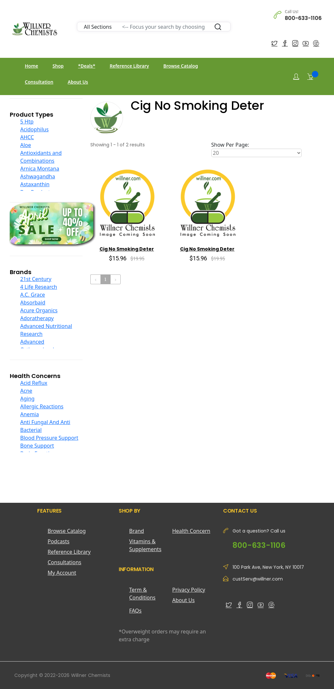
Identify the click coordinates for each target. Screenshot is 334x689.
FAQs (135, 610)
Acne (26, 390)
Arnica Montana (39, 168)
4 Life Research (38, 286)
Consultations (64, 562)
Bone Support (37, 445)
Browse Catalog (180, 66)
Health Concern (191, 530)
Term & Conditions (142, 593)
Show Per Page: (230, 144)
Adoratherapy (37, 318)
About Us (78, 82)
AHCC (27, 137)
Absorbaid (32, 302)
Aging (27, 398)
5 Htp (27, 121)
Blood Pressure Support (49, 437)
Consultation (39, 82)
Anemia (29, 414)
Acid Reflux (33, 382)
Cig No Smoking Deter (126, 249)
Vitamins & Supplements (145, 545)
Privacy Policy (188, 589)
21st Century (35, 279)
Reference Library (129, 66)
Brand (136, 530)
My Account (62, 572)
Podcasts (58, 541)
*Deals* (86, 66)
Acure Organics (38, 310)
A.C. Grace (32, 294)
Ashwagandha (37, 176)
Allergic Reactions (42, 406)
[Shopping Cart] (310, 76)
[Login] (296, 77)
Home (31, 66)
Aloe (25, 145)
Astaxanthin (35, 184)
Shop (58, 66)
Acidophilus (34, 129)
